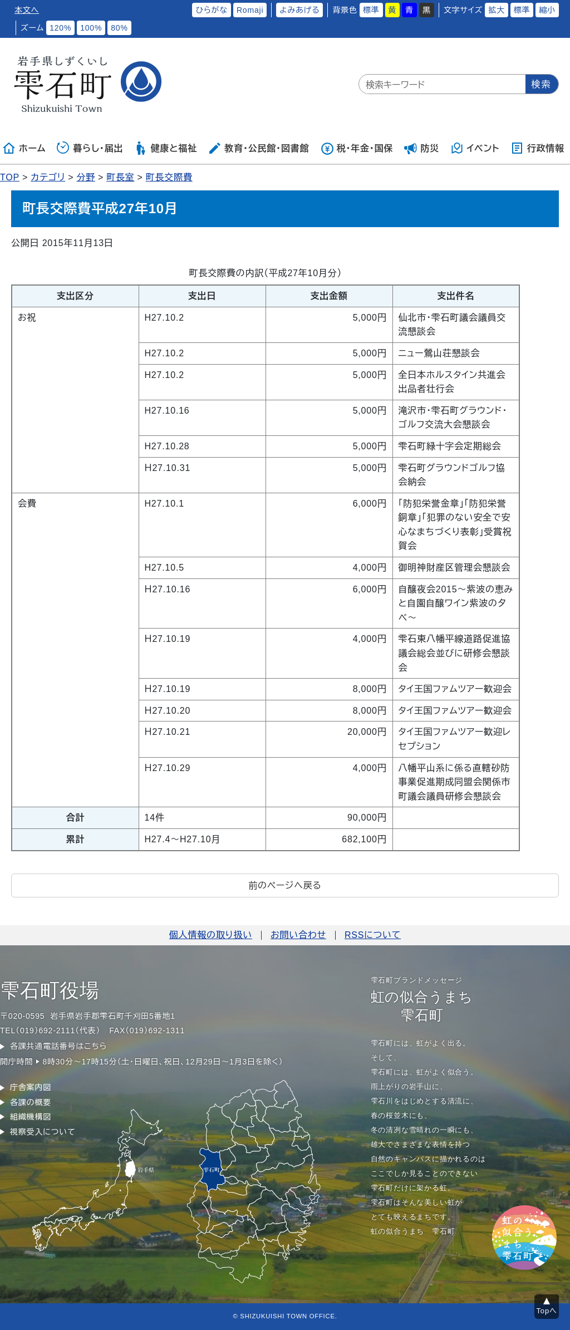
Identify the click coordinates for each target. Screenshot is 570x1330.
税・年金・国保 (357, 148)
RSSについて (373, 935)
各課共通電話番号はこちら (58, 1046)
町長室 (120, 177)
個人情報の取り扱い (210, 935)
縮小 (547, 10)
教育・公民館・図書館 (258, 148)
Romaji (250, 10)
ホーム (24, 148)
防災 (422, 148)
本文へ (26, 10)
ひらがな (211, 10)
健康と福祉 (165, 148)
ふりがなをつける (154, 10)
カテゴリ (48, 177)
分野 (85, 177)
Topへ (547, 1311)
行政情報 (537, 148)
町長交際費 (169, 177)
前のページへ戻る (284, 885)
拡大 (496, 10)
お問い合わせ (298, 935)
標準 (371, 10)
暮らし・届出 (90, 148)
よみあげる (299, 10)
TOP (9, 177)
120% (60, 27)
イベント (475, 148)
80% (119, 27)
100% (91, 27)
